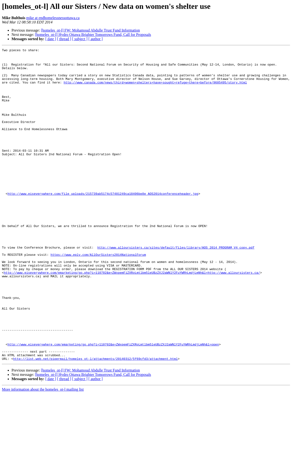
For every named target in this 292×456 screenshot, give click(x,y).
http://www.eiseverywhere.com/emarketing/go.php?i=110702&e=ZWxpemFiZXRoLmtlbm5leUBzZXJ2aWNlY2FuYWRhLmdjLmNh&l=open (113, 404)
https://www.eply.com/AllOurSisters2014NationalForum (98, 296)
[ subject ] (80, 39)
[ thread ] (64, 39)
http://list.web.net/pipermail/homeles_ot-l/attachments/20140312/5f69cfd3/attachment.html (95, 421)
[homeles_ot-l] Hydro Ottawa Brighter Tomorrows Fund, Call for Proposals (93, 35)
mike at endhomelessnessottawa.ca (53, 18)
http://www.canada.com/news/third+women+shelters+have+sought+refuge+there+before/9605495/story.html (155, 89)
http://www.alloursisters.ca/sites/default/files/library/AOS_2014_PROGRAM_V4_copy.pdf (175, 287)
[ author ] (95, 39)
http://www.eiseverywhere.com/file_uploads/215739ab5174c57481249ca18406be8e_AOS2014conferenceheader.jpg (102, 223)
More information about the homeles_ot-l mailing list (43, 452)
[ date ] (50, 39)
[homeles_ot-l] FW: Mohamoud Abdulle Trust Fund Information (90, 30)
